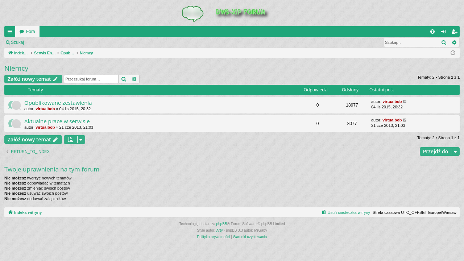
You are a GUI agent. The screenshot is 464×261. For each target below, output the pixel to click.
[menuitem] (432, 31)
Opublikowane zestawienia (58, 102)
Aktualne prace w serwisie (57, 121)
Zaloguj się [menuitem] (445, 33)
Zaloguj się (44, 42)
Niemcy (16, 68)
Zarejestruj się (79, 42)
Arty (219, 230)
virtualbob (45, 109)
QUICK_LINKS (11, 33)
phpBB (221, 224)
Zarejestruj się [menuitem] (456, 33)
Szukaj (17, 42)
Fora (30, 31)
